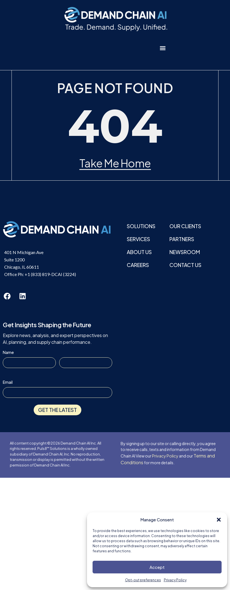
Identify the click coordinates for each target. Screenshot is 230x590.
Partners (181, 239)
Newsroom (184, 252)
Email (8, 382)
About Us (139, 252)
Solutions (141, 226)
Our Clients (185, 226)
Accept (157, 567)
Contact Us (185, 265)
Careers (138, 265)
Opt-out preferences (143, 580)
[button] (219, 519)
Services (138, 239)
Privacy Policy (175, 580)
